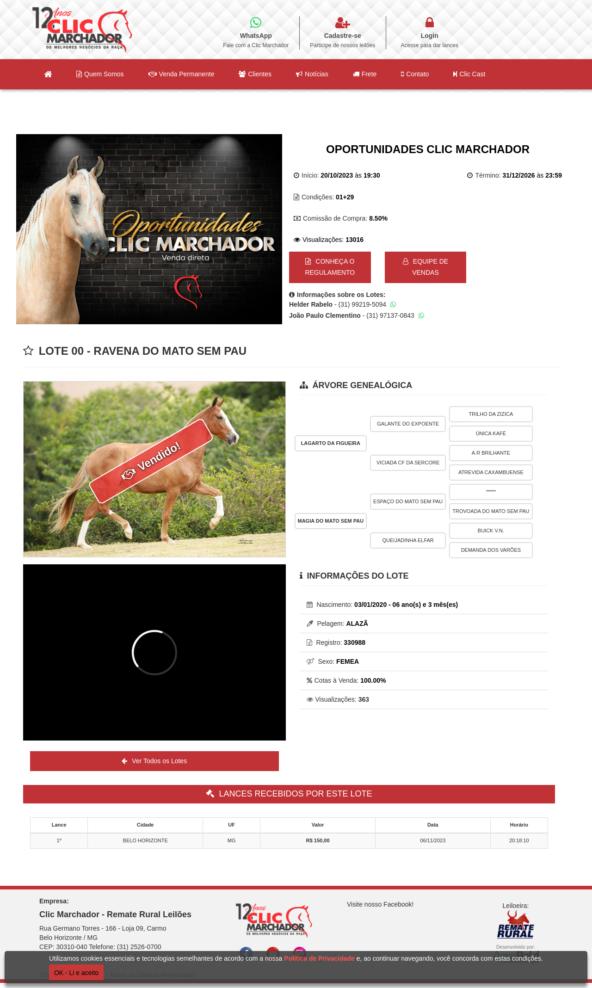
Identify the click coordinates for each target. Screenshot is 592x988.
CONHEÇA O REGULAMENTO (330, 267)
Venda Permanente (181, 74)
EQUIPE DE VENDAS (425, 267)
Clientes (255, 74)
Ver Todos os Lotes (154, 761)
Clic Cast (469, 74)
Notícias (312, 74)
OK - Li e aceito (76, 972)
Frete (365, 74)
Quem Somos (100, 74)
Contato (415, 74)
